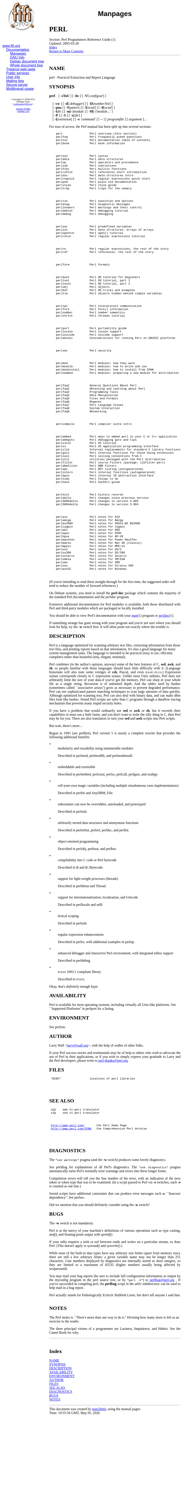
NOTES (54, 1487)
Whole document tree (26, 65)
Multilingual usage (20, 89)
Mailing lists (15, 81)
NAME (54, 1448)
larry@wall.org (77, 1126)
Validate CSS (23, 111)
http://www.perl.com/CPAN (71, 1215)
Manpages (18, 53)
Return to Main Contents (66, 51)
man (135, 696)
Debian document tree (27, 61)
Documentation (18, 50)
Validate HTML (23, 109)
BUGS (53, 1483)
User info (13, 77)
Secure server (17, 85)
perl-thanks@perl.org (113, 1141)
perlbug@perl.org (162, 1367)
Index (53, 47)
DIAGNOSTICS (60, 1479)
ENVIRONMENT (61, 1464)
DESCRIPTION (60, 1456)
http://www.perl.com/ (68, 1211)
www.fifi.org (11, 46)
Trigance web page (21, 69)
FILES (53, 1471)
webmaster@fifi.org (23, 104)
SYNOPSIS (57, 1452)
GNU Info (17, 57)
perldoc (164, 696)
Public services (17, 73)
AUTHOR (56, 1467)
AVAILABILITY (61, 1460)
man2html (99, 1497)
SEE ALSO (57, 1475)
